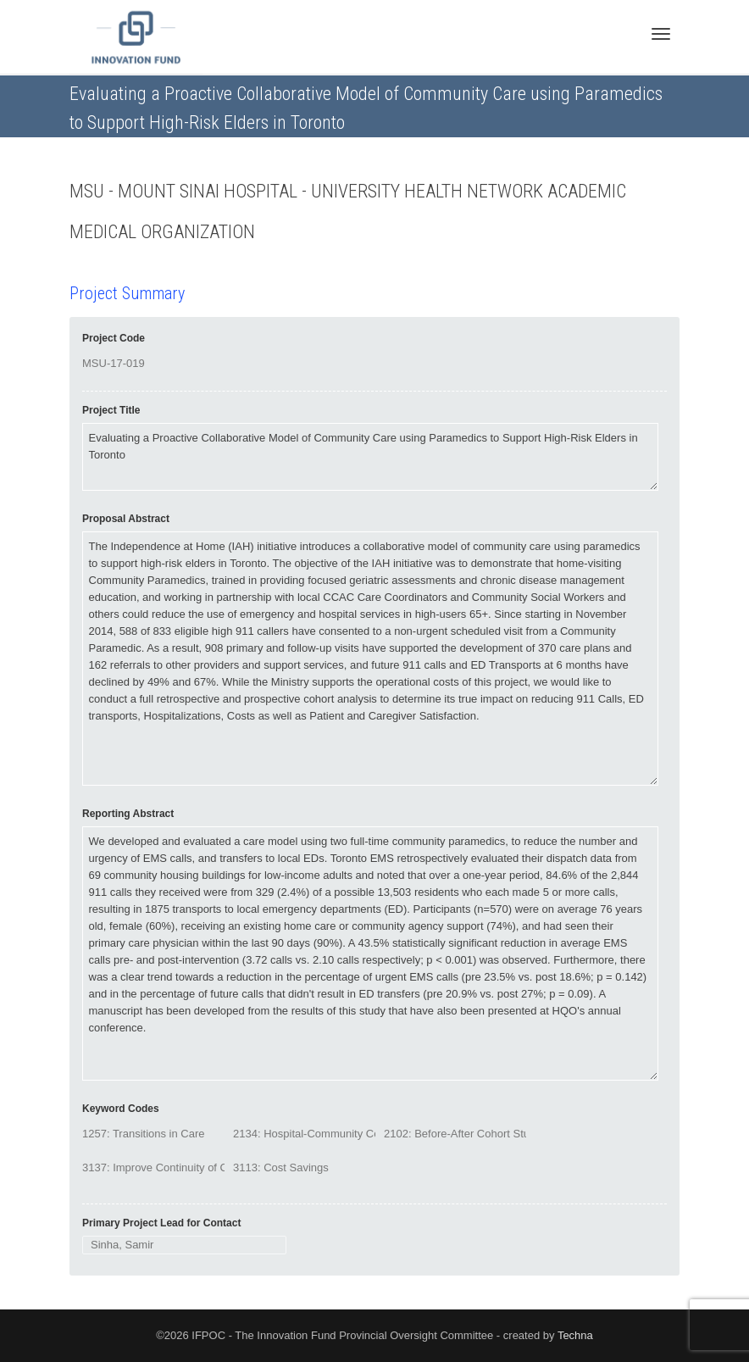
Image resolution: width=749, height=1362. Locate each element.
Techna (575, 1335)
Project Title (111, 410)
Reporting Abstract (128, 814)
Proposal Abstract (125, 519)
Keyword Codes (120, 1109)
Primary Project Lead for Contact (161, 1223)
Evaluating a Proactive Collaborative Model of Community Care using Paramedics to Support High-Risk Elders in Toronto (370, 457)
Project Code (113, 338)
